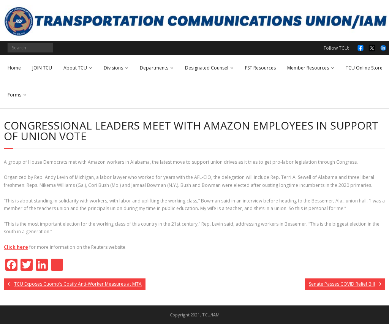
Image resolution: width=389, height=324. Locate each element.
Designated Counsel (206, 68)
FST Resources (260, 68)
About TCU (75, 68)
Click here (16, 247)
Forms (14, 95)
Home (14, 68)
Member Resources (308, 68)
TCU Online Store (364, 68)
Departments (154, 68)
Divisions (113, 68)
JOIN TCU (42, 68)
